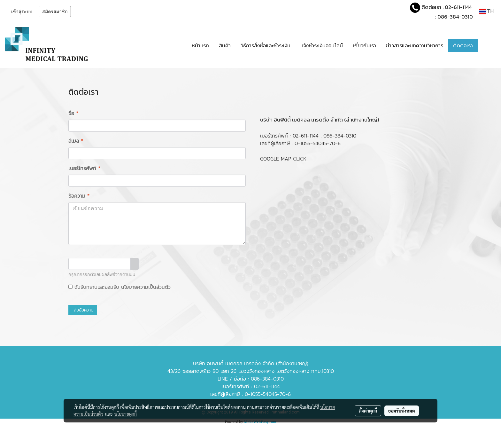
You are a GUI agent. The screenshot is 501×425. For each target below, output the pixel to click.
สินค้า (225, 45)
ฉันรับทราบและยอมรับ (119, 287)
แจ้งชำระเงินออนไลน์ (321, 45)
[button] (487, 45)
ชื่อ (73, 113)
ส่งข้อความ (82, 310)
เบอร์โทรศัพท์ (84, 168)
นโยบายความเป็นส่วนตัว (146, 287)
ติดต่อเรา (463, 45)
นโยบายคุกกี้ (125, 414)
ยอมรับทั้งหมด (401, 410)
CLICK (299, 158)
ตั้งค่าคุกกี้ (368, 410)
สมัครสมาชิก (54, 11)
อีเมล (75, 141)
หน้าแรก (200, 45)
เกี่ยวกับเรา (364, 45)
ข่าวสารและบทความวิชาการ (414, 45)
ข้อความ (78, 196)
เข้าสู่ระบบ (21, 11)
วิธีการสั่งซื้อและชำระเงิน (265, 45)
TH (486, 11)
